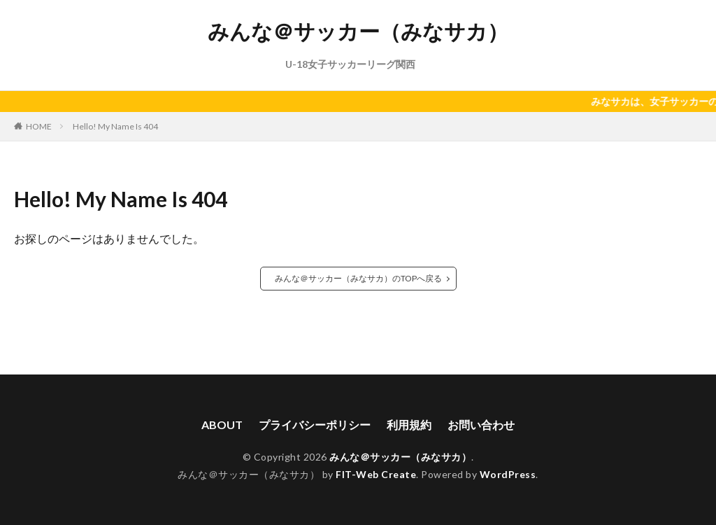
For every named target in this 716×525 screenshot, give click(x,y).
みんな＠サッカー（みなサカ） (358, 31)
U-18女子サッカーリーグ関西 (350, 64)
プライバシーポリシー (315, 424)
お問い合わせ (481, 424)
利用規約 (409, 424)
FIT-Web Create (376, 474)
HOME (39, 126)
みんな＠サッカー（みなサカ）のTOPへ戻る (358, 278)
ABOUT (222, 424)
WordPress (508, 474)
